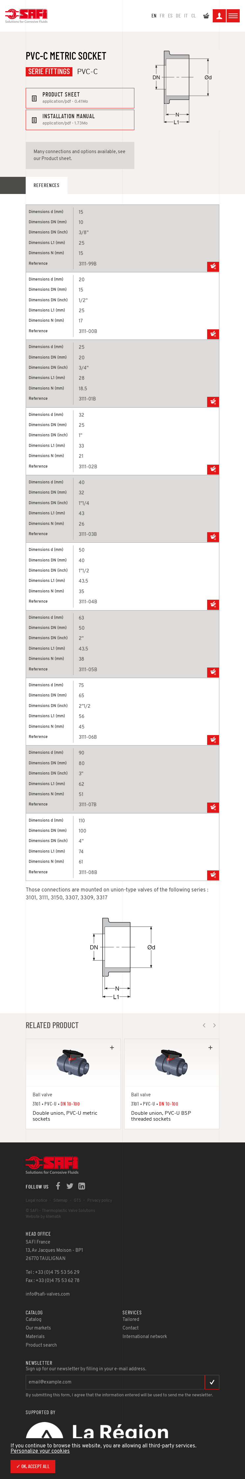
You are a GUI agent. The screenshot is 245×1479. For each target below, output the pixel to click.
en (153, 15)
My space (219, 17)
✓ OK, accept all (33, 1466)
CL (193, 15)
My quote (206, 17)
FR (162, 15)
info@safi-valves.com (48, 1294)
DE (178, 15)
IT (186, 15)
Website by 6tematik (43, 1217)
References (47, 185)
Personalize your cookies (40, 1451)
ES (170, 15)
